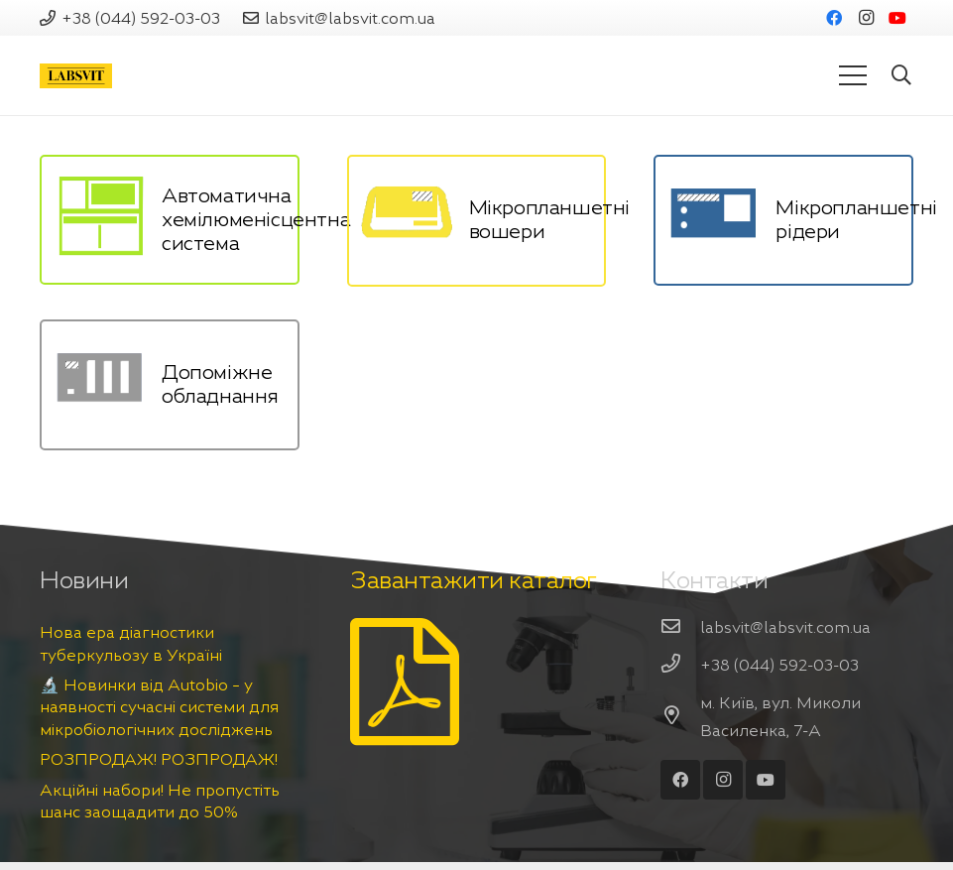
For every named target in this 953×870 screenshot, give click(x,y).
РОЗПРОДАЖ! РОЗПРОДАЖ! (159, 759)
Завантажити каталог (473, 580)
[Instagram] (866, 18)
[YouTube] (897, 18)
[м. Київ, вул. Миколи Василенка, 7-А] (680, 716)
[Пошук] (901, 76)
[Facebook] (834, 18)
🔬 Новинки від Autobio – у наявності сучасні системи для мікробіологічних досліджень (159, 707)
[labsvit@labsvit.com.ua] (680, 627)
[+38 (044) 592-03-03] (680, 665)
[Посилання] (76, 75)
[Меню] (853, 75)
